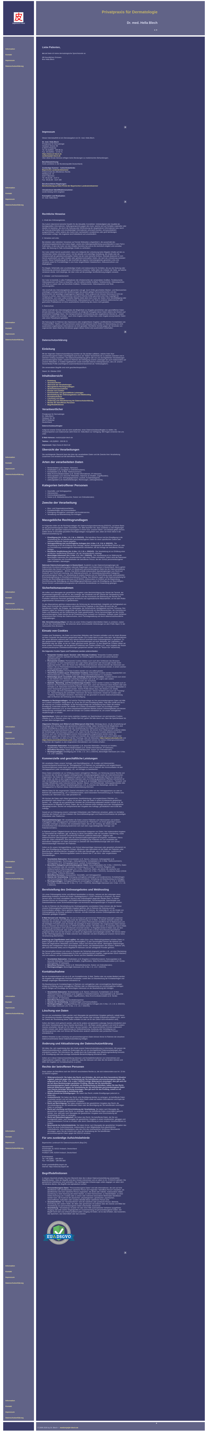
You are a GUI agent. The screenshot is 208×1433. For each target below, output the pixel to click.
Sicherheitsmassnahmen (57, 389)
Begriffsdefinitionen (55, 405)
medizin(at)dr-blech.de (51, 156)
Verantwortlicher (54, 383)
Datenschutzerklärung (14, 66)
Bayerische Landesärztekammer (55, 170)
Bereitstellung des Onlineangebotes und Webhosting (69, 395)
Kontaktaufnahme (54, 397)
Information (10, 49)
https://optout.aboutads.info (111, 738)
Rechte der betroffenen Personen (61, 403)
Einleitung (51, 381)
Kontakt (8, 55)
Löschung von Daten (56, 399)
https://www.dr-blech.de (52, 154)
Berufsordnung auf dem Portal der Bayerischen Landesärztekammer (70, 186)
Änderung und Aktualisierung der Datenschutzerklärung (70, 401)
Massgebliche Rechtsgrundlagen (60, 387)
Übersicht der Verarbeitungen (59, 385)
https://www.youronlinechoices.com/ (57, 740)
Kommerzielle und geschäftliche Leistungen (65, 393)
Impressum (10, 60)
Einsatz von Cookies (55, 391)
